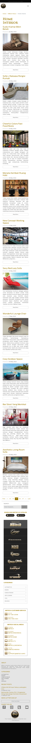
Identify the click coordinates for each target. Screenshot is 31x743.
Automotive (15, 587)
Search (24, 507)
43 (10, 498)
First (4, 498)
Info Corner (15, 595)
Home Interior (15, 592)
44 (13, 498)
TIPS (2, 679)
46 (20, 498)
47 (23, 498)
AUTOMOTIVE (4, 674)
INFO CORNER (5, 678)
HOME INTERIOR (5, 677)
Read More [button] (15, 69)
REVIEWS (3, 681)
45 (16, 498)
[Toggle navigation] (28, 6)
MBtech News (12, 13)
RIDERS (3, 675)
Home (4, 13)
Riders (15, 590)
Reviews (15, 601)
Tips (15, 598)
